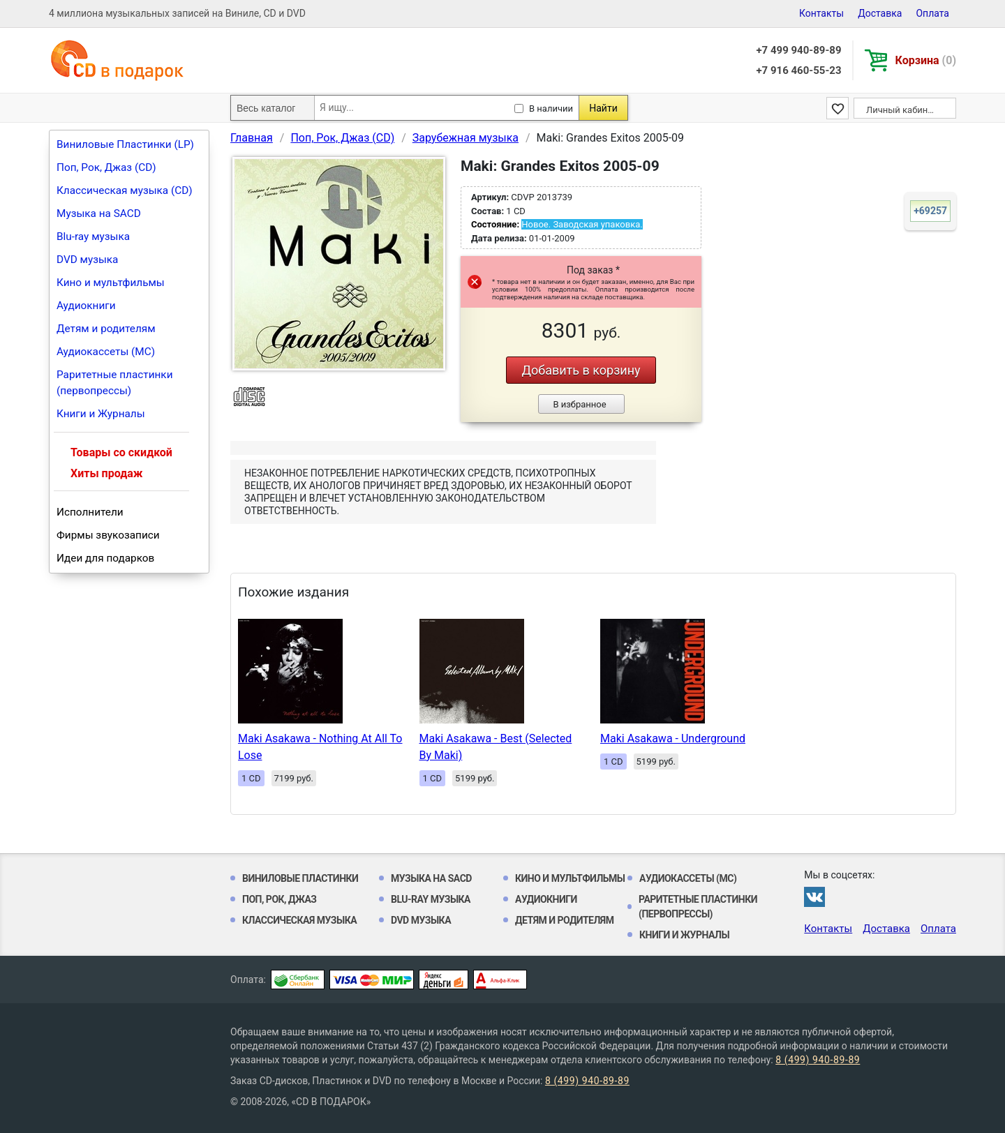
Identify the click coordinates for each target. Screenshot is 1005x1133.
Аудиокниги (86, 305)
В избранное (579, 404)
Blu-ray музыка (93, 236)
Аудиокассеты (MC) (106, 351)
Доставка (880, 13)
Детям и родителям (106, 328)
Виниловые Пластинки (300, 878)
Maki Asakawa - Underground (672, 738)
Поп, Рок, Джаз (279, 899)
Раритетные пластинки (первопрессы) (115, 382)
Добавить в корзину (580, 370)
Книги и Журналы (101, 413)
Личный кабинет (901, 110)
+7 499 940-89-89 (798, 50)
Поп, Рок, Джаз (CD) (106, 167)
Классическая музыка (299, 920)
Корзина (925, 60)
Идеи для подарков (105, 558)
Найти (603, 108)
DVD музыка (87, 259)
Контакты (821, 13)
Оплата (932, 13)
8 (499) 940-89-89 (817, 1059)
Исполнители (90, 512)
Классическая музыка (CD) (125, 190)
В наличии (551, 108)
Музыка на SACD (99, 213)
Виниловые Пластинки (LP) (125, 144)
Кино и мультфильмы (111, 282)
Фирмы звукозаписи (108, 535)
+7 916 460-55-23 (798, 70)
